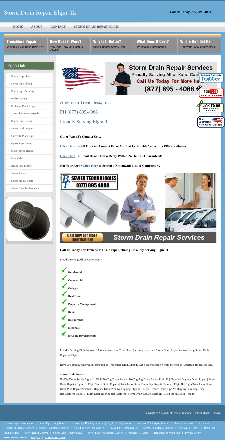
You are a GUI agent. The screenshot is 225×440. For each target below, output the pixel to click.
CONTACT (58, 26)
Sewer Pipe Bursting (22, 91)
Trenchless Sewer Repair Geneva (192, 423)
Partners (132, 432)
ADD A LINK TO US (55, 437)
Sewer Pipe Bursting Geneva (88, 423)
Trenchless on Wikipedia (167, 432)
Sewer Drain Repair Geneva (54, 427)
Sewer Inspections (21, 76)
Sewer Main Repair (22, 180)
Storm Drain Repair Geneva (158, 427)
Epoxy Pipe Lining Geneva (123, 427)
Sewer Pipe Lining (21, 83)
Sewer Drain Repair (22, 128)
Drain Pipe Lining (21, 165)
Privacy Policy (193, 432)
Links (145, 432)
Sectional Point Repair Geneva (153, 423)
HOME (18, 26)
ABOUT (36, 26)
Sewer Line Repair (21, 121)
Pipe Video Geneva (188, 427)
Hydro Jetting (19, 98)
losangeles (35, 437)
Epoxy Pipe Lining (21, 143)
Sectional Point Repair (23, 106)
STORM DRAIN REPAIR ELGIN (96, 26)
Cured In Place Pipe (22, 136)
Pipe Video (17, 158)
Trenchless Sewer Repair (25, 113)
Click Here (67, 146)
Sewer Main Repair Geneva (67, 432)
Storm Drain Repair (22, 150)
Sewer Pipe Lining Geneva (53, 423)
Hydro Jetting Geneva (119, 423)
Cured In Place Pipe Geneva (89, 427)
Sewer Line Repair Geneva (19, 427)
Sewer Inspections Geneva (19, 423)
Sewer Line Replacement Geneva (105, 432)
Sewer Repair (18, 173)
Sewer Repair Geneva (36, 432)
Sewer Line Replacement (25, 188)
